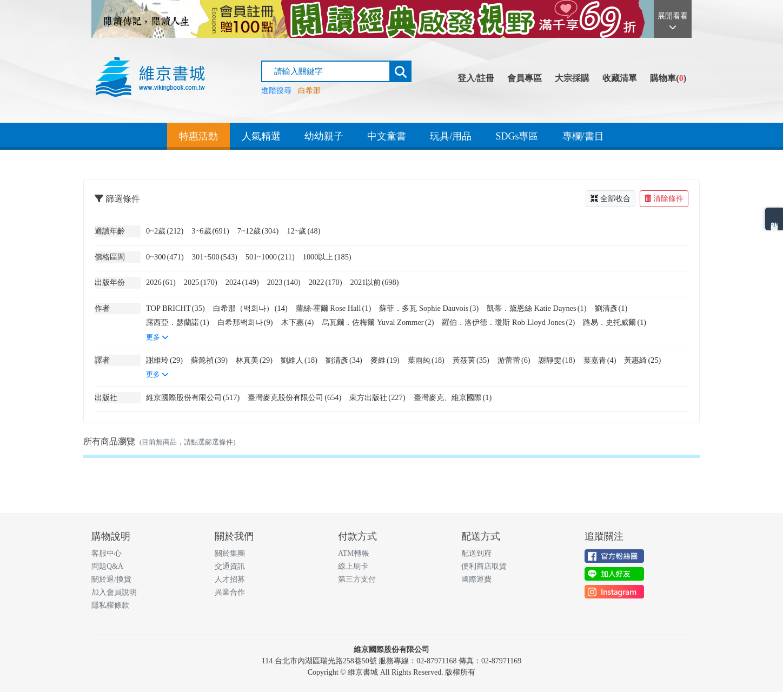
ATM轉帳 (353, 553)
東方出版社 (377, 397)
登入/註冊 (475, 78)
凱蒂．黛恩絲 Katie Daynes (536, 308)
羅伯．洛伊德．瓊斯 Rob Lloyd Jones (508, 322)
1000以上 (327, 256)
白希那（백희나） (250, 308)
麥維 (385, 360)
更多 (157, 337)
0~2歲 (164, 231)
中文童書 (386, 136)
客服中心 (106, 553)
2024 (242, 282)
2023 (284, 282)
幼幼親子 (323, 136)
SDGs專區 (516, 136)
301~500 (214, 256)
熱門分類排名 (774, 219)
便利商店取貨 (484, 566)
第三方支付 (357, 579)
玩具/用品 (451, 136)
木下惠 (297, 322)
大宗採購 (572, 78)
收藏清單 (619, 78)
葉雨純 (426, 360)
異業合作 (230, 592)
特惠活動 (198, 136)
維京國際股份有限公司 (193, 397)
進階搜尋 (276, 90)
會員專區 (524, 78)
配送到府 (476, 553)
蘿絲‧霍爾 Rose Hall (333, 308)
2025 (200, 282)
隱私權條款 (110, 605)
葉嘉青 (599, 360)
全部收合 (610, 199)
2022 (325, 282)
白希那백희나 (245, 322)
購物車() (668, 78)
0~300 (165, 256)
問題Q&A (107, 566)
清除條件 (664, 199)
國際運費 (476, 579)
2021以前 (374, 282)
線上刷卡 (353, 566)
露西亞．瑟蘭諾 (177, 322)
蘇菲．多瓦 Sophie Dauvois (429, 308)
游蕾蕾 (513, 360)
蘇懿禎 (209, 360)
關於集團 (230, 553)
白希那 (309, 90)
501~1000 (270, 256)
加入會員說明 (114, 592)
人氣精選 (261, 136)
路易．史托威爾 (614, 322)
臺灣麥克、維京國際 (453, 397)
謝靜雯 (557, 360)
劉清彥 (611, 308)
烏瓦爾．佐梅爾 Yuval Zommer (378, 322)
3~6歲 (210, 231)
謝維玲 (164, 360)
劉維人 (299, 360)
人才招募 (230, 579)
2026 (161, 282)
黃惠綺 (642, 360)
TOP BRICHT (175, 308)
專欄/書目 (583, 136)
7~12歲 (258, 231)
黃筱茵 (471, 360)
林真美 (254, 360)
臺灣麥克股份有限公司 (294, 397)
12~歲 (303, 231)
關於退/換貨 (111, 579)
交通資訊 (230, 566)
